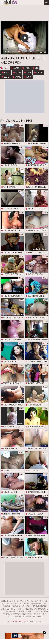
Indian (27, 72)
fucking (15, 68)
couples (17, 77)
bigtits (17, 72)
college (38, 72)
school (6, 72)
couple (5, 77)
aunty (27, 77)
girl (35, 68)
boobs (26, 68)
